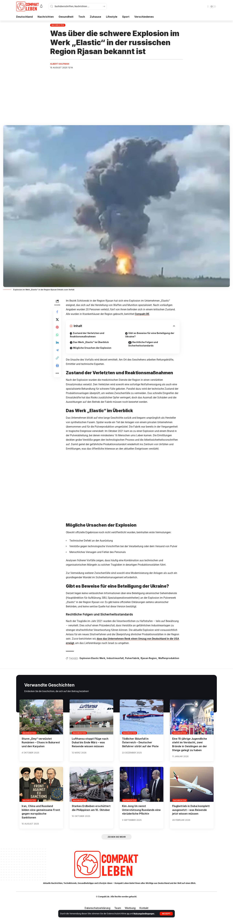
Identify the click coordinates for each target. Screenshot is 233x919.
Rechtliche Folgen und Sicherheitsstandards (143, 344)
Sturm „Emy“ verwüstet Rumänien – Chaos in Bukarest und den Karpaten (41, 747)
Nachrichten (57, 25)
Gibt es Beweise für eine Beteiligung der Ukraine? (150, 335)
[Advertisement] (116, 96)
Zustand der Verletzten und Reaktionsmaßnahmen (87, 335)
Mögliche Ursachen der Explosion (92, 348)
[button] (166, 913)
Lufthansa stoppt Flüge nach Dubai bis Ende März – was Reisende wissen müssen (90, 747)
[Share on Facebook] (57, 312)
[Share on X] (57, 320)
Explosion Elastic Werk (93, 658)
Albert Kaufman (59, 64)
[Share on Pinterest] (57, 328)
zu (128, 913)
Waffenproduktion (76, 663)
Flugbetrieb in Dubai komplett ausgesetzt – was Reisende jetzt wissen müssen (191, 814)
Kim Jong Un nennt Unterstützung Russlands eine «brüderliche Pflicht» (141, 814)
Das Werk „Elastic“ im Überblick (91, 342)
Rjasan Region (150, 658)
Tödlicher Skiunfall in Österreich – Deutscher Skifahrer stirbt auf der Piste (140, 747)
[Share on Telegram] (57, 351)
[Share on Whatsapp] (57, 335)
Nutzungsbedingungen (144, 913)
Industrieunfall (116, 658)
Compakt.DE (142, 314)
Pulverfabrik (133, 658)
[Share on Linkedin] (57, 343)
